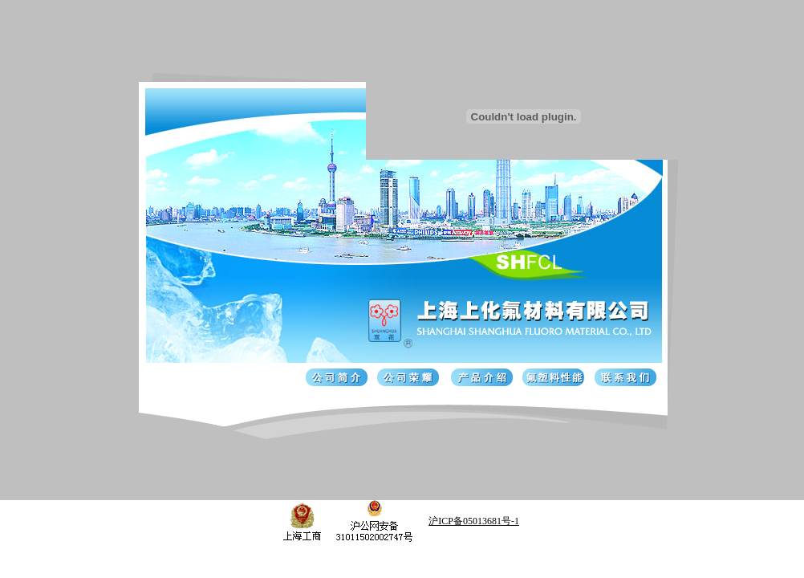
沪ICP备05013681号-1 (473, 521)
